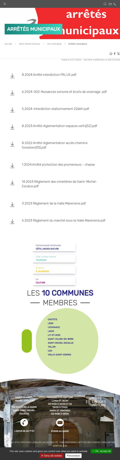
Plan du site (12, 442)
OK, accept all (101, 451)
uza (50, 350)
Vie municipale (54, 44)
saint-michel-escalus (60, 343)
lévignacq (54, 327)
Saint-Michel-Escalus (29, 44)
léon (50, 323)
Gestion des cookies (89, 442)
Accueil (8, 44)
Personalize (73, 455)
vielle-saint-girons (59, 354)
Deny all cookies (51, 455)
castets (52, 319)
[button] (4, 3)
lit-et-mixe (54, 335)
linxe (51, 331)
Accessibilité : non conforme (59, 442)
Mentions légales (31, 442)
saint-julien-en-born (60, 339)
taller (51, 347)
